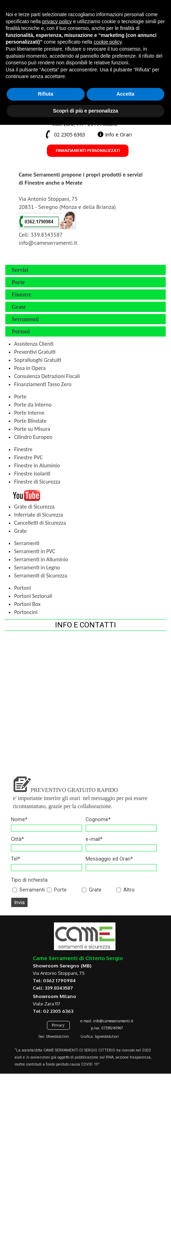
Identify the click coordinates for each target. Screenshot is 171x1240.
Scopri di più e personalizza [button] (85, 1225)
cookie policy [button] (108, 1157)
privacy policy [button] (57, 1136)
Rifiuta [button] (45, 1209)
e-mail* (94, 839)
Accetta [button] (125, 1209)
